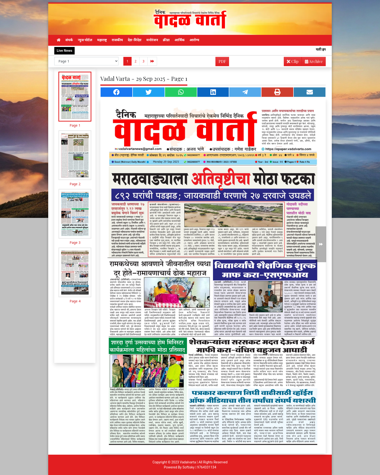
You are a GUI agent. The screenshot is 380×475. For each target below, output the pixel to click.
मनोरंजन (152, 40)
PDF (222, 61)
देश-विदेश (135, 40)
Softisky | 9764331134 (199, 467)
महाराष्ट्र (102, 40)
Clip (293, 61)
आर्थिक (179, 40)
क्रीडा (166, 40)
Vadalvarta (188, 462)
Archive (312, 62)
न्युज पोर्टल (85, 40)
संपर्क (69, 40)
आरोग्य (194, 40)
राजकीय (117, 40)
